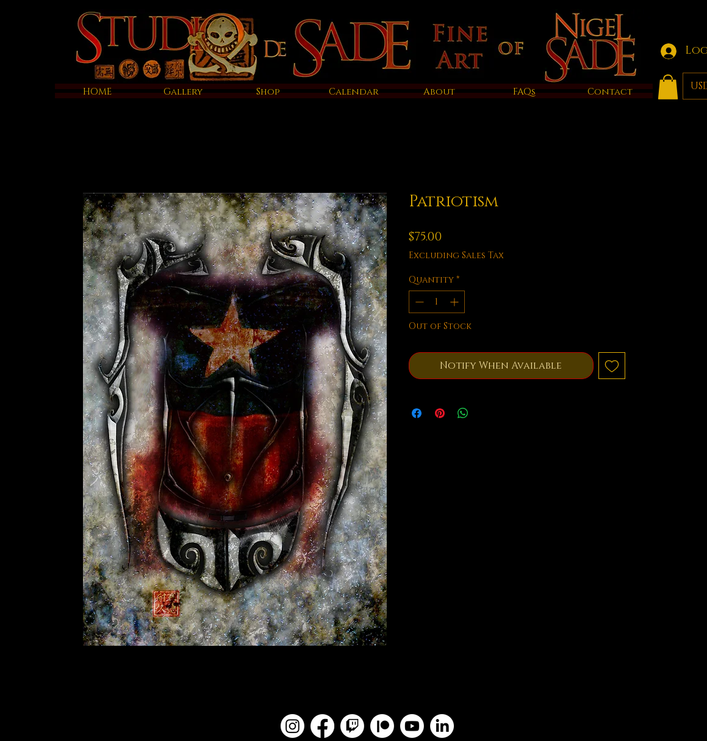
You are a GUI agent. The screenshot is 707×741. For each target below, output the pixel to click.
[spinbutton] (437, 302)
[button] (668, 86)
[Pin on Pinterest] (439, 413)
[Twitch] (352, 726)
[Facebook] (322, 726)
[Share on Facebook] (416, 413)
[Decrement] (418, 302)
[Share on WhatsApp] (463, 413)
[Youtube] (412, 726)
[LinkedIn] (442, 726)
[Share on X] (486, 413)
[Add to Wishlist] (611, 365)
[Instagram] (292, 726)
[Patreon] (382, 726)
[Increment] (455, 302)
